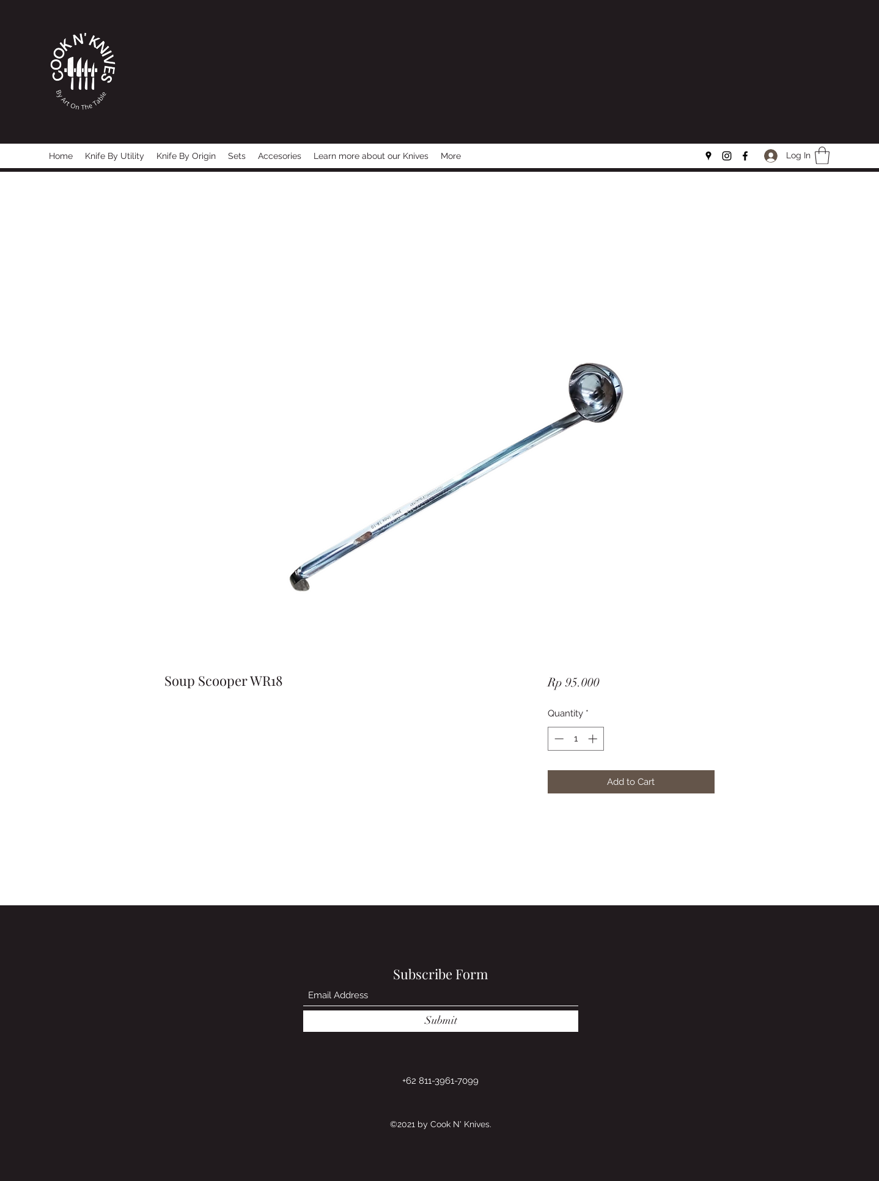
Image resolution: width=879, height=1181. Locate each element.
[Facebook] (745, 156)
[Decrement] (558, 738)
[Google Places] (708, 156)
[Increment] (594, 738)
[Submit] (440, 1021)
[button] (822, 155)
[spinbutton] (575, 738)
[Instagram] (727, 156)
